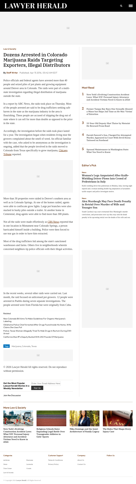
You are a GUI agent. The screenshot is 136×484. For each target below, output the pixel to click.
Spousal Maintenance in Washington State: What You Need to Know (108, 150)
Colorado (26, 346)
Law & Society (9, 49)
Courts (28, 468)
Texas (34, 346)
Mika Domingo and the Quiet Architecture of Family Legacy (84, 430)
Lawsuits (29, 464)
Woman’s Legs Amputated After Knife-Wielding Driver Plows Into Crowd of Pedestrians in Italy (105, 178)
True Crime (7, 468)
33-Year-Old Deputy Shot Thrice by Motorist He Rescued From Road (108, 124)
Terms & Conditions (55, 460)
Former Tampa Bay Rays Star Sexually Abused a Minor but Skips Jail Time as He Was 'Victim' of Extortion (110, 111)
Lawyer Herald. (21, 480)
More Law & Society (14, 407)
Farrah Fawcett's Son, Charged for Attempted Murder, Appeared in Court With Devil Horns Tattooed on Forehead (109, 138)
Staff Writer (12, 72)
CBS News (53, 221)
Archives (6, 460)
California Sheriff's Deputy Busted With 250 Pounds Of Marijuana (33, 337)
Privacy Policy (53, 464)
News (84, 172)
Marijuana (16, 346)
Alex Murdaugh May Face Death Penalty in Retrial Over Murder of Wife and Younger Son (106, 204)
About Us (80, 460)
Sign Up (37, 388)
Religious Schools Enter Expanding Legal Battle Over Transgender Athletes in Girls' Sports (51, 433)
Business (29, 460)
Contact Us (81, 464)
